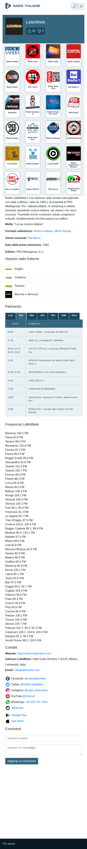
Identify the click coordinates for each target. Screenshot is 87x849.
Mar (21, 315)
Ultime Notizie (62, 231)
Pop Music (34, 238)
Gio (42, 315)
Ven (53, 315)
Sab (64, 315)
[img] (81, 6)
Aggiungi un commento (21, 761)
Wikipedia (17, 707)
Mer (32, 315)
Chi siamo (9, 843)
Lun (10, 315)
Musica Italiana (43, 231)
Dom (74, 315)
